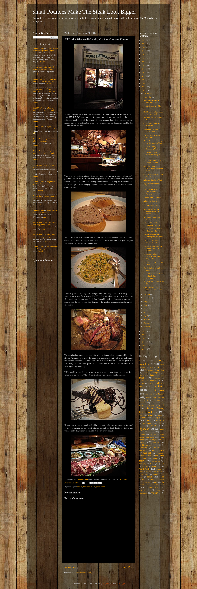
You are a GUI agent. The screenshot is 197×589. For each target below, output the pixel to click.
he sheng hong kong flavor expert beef (44, 235)
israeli (141, 426)
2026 (144, 40)
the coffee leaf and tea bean (151, 483)
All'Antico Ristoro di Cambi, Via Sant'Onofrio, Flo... (152, 203)
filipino (153, 403)
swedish (161, 477)
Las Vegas (153, 434)
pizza (152, 463)
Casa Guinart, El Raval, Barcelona (152, 124)
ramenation (144, 469)
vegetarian (143, 490)
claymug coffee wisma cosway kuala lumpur (45, 49)
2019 (144, 65)
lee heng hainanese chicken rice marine (44, 90)
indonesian (160, 420)
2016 (144, 76)
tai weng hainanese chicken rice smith (43, 109)
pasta (98, 487)
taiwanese (146, 482)
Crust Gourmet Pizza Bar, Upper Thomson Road (153, 289)
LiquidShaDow (38, 48)
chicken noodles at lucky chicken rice (44, 80)
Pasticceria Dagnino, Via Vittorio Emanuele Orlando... (153, 248)
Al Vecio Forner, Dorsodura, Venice (151, 148)
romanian (159, 469)
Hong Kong (158, 417)
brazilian (157, 378)
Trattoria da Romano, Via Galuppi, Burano (153, 161)
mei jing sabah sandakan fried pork (45, 248)
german (150, 415)
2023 (144, 51)
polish (162, 464)
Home (99, 567)
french (161, 405)
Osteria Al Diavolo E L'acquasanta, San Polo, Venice (153, 168)
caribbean (151, 383)
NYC (149, 455)
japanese (144, 429)
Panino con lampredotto (152, 197)
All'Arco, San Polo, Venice (153, 180)
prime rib (156, 466)
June (146, 309)
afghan (162, 364)
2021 (144, 58)
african (143, 367)
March (146, 319)
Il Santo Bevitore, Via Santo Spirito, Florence (153, 235)
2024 (144, 47)
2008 (144, 342)
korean (151, 432)
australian (160, 370)
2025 (144, 44)
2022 (144, 54)
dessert (79, 487)
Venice (158, 490)
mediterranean (145, 445)
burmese (141, 383)
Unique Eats (152, 487)
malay (144, 442)
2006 (144, 349)
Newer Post (70, 567)
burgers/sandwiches (147, 380)
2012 (144, 90)
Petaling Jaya (143, 464)
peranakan (156, 461)
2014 (144, 83)
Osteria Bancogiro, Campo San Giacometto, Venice (153, 142)
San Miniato (158, 471)
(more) (42, 62)
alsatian (150, 367)
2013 (144, 87)
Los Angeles (153, 440)
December (148, 93)
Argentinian (149, 370)
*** (148, 361)
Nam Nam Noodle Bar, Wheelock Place (152, 101)
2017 (144, 72)
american (160, 367)
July (145, 305)
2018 (144, 69)
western (154, 493)
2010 (144, 335)
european (142, 403)
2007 (144, 345)
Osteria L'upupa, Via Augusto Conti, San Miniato (152, 211)
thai (155, 482)
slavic (148, 474)
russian (148, 472)
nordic (143, 455)
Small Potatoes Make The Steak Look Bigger (84, 12)
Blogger (122, 583)
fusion (141, 415)
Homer (142, 417)
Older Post (127, 567)
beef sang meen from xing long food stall (45, 211)
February (147, 323)
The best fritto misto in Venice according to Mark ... (152, 154)
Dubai (148, 397)
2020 (144, 62)
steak (103, 487)
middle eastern (158, 450)
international (148, 423)
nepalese (161, 453)
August (147, 301)
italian (93, 487)
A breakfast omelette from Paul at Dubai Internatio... (153, 276)
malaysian (156, 442)
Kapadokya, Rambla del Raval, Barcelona (152, 130)
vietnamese (143, 493)
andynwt (106, 583)
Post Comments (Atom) (83, 573)
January (147, 327)
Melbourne (143, 448)
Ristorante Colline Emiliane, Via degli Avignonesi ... (152, 256)
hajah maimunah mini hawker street (44, 128)
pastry (141, 461)
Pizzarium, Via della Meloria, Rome (151, 241)
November (148, 97)
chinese (159, 386)
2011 (144, 331)
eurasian (158, 400)
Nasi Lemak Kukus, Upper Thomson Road (153, 113)
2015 (144, 79)
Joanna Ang (37, 67)
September (148, 298)
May (146, 312)
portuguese (145, 466)
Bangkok (156, 373)
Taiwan (161, 479)
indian (147, 420)
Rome (141, 472)
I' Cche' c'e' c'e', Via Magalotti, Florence (152, 224)
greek (160, 415)
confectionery (158, 390)
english (145, 400)
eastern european (158, 397)
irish (159, 423)
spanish (155, 474)
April (146, 316)
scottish (141, 474)
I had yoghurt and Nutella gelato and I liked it (153, 230)
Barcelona (142, 375)
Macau (162, 439)
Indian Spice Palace (40, 79)
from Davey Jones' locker (151, 410)
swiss (143, 479)
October (147, 294)
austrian (146, 372)
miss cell (147, 453)
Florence (86, 487)
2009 (144, 338)
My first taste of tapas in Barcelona (153, 136)
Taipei (152, 479)
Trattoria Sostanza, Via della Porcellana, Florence (152, 191)
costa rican (148, 394)
